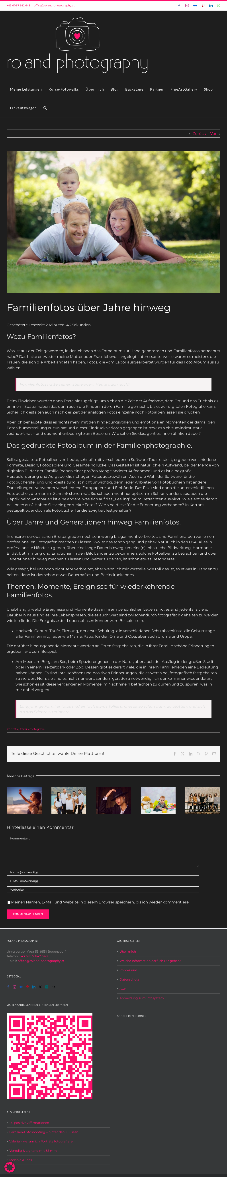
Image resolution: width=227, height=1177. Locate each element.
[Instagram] (14, 987)
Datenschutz (129, 979)
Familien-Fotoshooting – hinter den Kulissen (43, 1132)
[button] (45, 108)
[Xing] (46, 987)
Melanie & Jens (20, 1160)
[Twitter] (40, 987)
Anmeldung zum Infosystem (141, 998)
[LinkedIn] (33, 987)
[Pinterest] (27, 987)
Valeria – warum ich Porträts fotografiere (40, 1141)
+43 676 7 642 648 (18, 5)
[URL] (103, 889)
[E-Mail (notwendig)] (103, 881)
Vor (213, 133)
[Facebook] (8, 987)
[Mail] (53, 987)
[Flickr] (21, 987)
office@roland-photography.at (54, 5)
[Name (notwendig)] (103, 872)
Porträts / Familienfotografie (26, 729)
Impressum (128, 970)
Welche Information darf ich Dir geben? (150, 961)
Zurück (199, 133)
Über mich (127, 952)
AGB (123, 989)
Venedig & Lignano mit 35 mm (33, 1151)
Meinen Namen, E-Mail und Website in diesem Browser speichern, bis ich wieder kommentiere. (100, 902)
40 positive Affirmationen (29, 1123)
